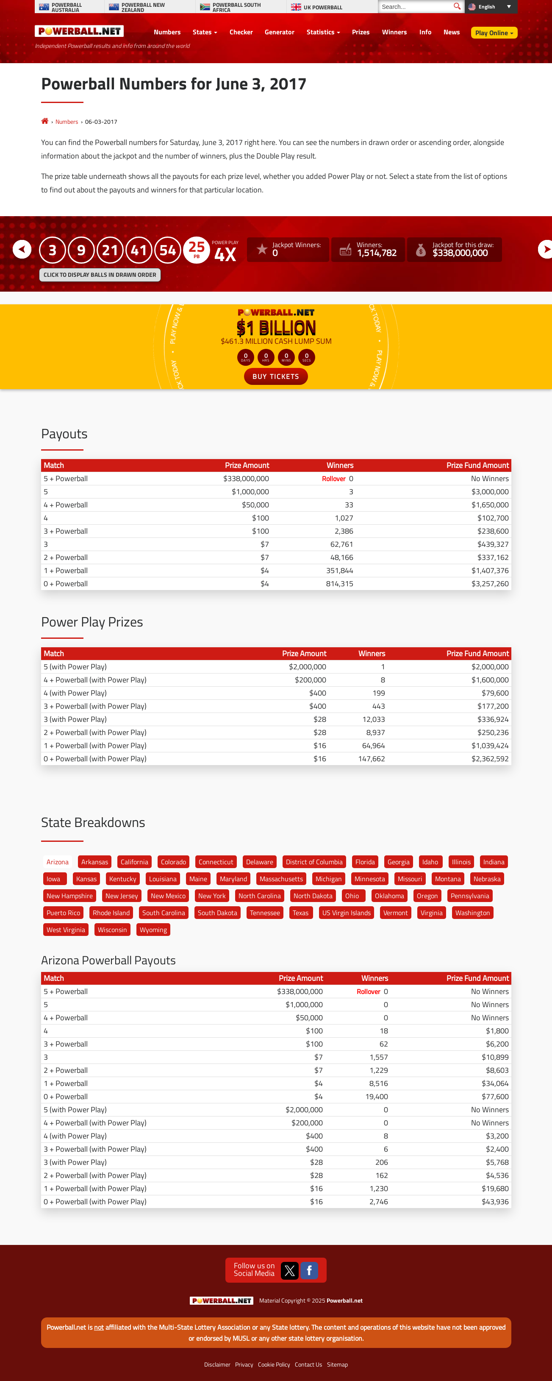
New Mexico (168, 896)
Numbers (167, 32)
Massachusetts (281, 879)
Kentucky (122, 879)
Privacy (244, 1364)
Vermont (395, 913)
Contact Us (308, 1364)
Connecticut (216, 862)
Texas (300, 913)
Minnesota (370, 879)
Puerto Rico (63, 913)
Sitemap (337, 1364)
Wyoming (153, 929)
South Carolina (163, 913)
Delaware (259, 862)
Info (425, 32)
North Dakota (313, 896)
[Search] (421, 6)
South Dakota (217, 913)
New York (212, 896)
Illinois (461, 862)
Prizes (361, 32)
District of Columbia (314, 862)
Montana (448, 879)
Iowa (53, 879)
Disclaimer (217, 1364)
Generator (279, 32)
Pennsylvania (470, 896)
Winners (394, 32)
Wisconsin (112, 929)
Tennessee (265, 913)
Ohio (352, 896)
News (452, 32)
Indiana (494, 862)
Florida (365, 862)
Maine (198, 879)
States (202, 32)
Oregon (427, 896)
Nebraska (487, 879)
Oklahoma (389, 896)
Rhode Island (111, 913)
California (134, 862)
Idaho (430, 862)
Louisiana (163, 879)
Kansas (86, 879)
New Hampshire (70, 896)
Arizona (58, 862)
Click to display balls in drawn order (100, 274)
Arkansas (94, 862)
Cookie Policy (274, 1364)
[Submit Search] (457, 6)
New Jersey (121, 896)
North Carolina (260, 896)
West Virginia (66, 929)
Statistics (321, 32)
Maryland (233, 879)
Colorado (173, 862)
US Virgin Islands (346, 913)
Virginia (432, 913)
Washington (472, 913)
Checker (241, 32)
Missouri (410, 879)
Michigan (329, 879)
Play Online (491, 33)
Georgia (399, 862)
